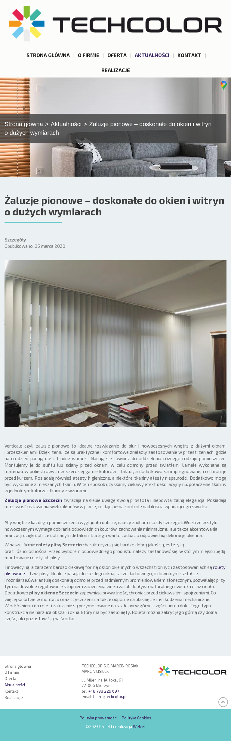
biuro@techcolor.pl (110, 697)
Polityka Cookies (136, 718)
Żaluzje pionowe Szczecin (33, 506)
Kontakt (189, 55)
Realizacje (115, 70)
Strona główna (48, 55)
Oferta (117, 55)
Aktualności (152, 55)
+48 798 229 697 (103, 691)
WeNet (139, 726)
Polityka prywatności (98, 718)
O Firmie (88, 55)
